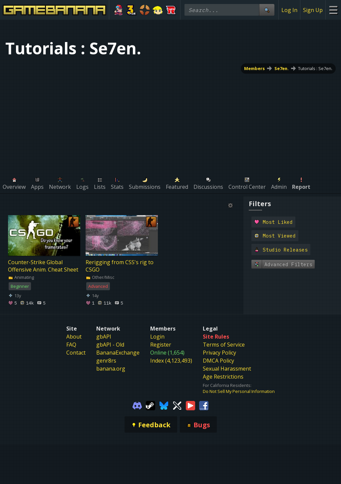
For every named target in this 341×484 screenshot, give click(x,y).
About (74, 336)
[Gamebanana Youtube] (190, 405)
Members (254, 68)
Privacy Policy (219, 352)
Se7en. (281, 68)
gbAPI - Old (110, 344)
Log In (289, 10)
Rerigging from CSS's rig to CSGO (120, 266)
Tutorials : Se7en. (315, 68)
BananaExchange (118, 352)
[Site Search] (266, 10)
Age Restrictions (223, 376)
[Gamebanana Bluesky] (164, 405)
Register (160, 344)
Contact (76, 352)
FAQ (71, 344)
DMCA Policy (218, 360)
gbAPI (103, 336)
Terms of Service (224, 344)
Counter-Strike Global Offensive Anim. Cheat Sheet (43, 266)
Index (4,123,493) (171, 360)
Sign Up (313, 10)
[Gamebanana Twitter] (177, 405)
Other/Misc (100, 277)
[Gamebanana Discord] (137, 405)
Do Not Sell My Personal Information (239, 391)
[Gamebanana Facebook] (203, 405)
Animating (21, 277)
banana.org (110, 368)
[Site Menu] (333, 10)
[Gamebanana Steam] (150, 405)
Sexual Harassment (227, 368)
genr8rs (106, 360)
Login (157, 336)
